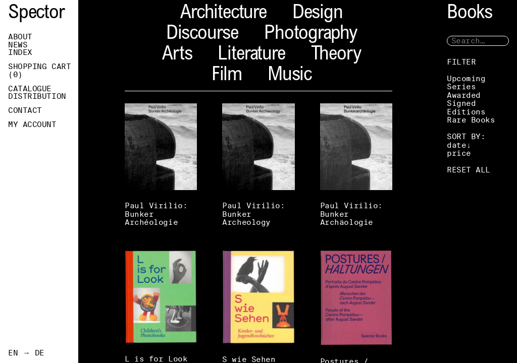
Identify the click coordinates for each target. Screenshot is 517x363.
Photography (310, 34)
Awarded (464, 95)
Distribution (37, 96)
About (20, 37)
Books (469, 14)
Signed (461, 103)
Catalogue (29, 89)
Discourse (202, 34)
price (459, 153)
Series (461, 86)
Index (20, 52)
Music (290, 76)
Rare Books (471, 119)
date (456, 145)
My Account (32, 124)
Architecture (223, 14)
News (17, 45)
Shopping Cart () (39, 71)
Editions (466, 111)
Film (227, 76)
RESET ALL (468, 169)
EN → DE (26, 353)
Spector (36, 14)
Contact (25, 110)
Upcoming (466, 78)
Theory (336, 55)
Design (317, 14)
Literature (251, 55)
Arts (177, 55)
